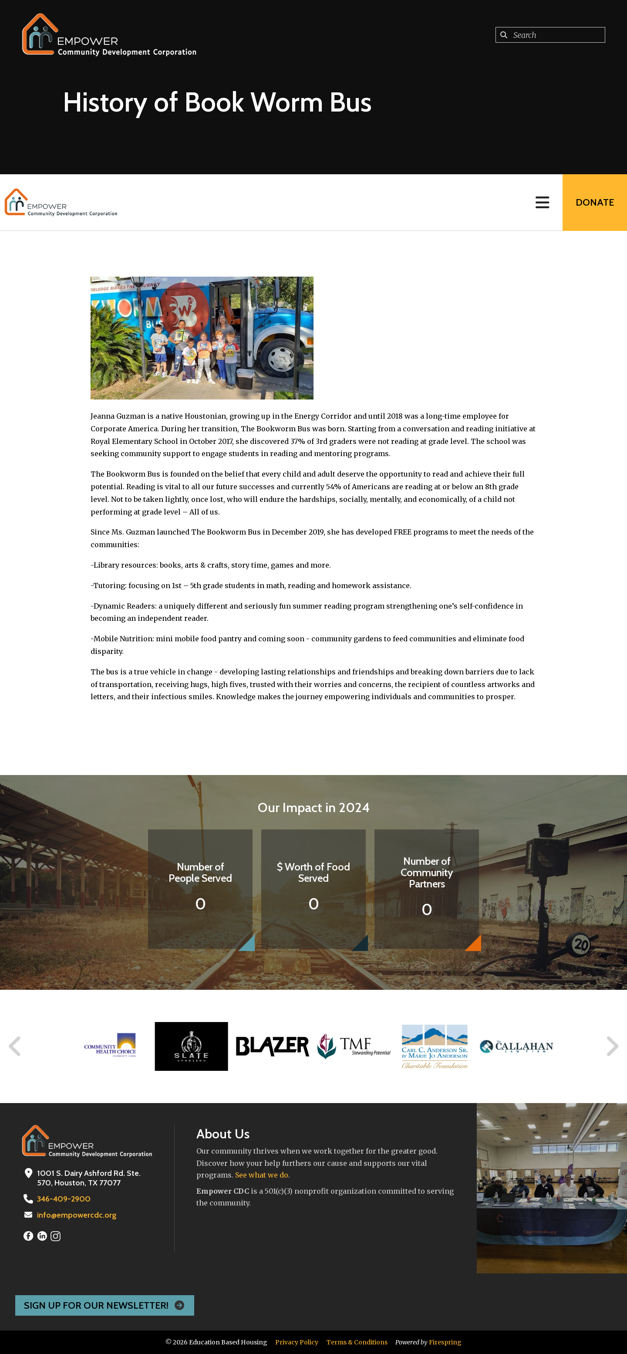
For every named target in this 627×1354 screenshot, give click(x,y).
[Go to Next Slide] (612, 1046)
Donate (595, 202)
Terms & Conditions (357, 1342)
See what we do (261, 1175)
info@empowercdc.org (77, 1215)
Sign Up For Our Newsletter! (104, 1305)
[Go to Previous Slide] (15, 1046)
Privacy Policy (296, 1342)
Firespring (445, 1342)
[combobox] (550, 35)
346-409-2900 (64, 1199)
